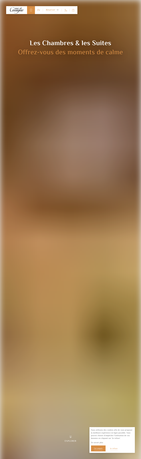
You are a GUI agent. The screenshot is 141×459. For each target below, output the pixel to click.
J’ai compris (98, 448)
